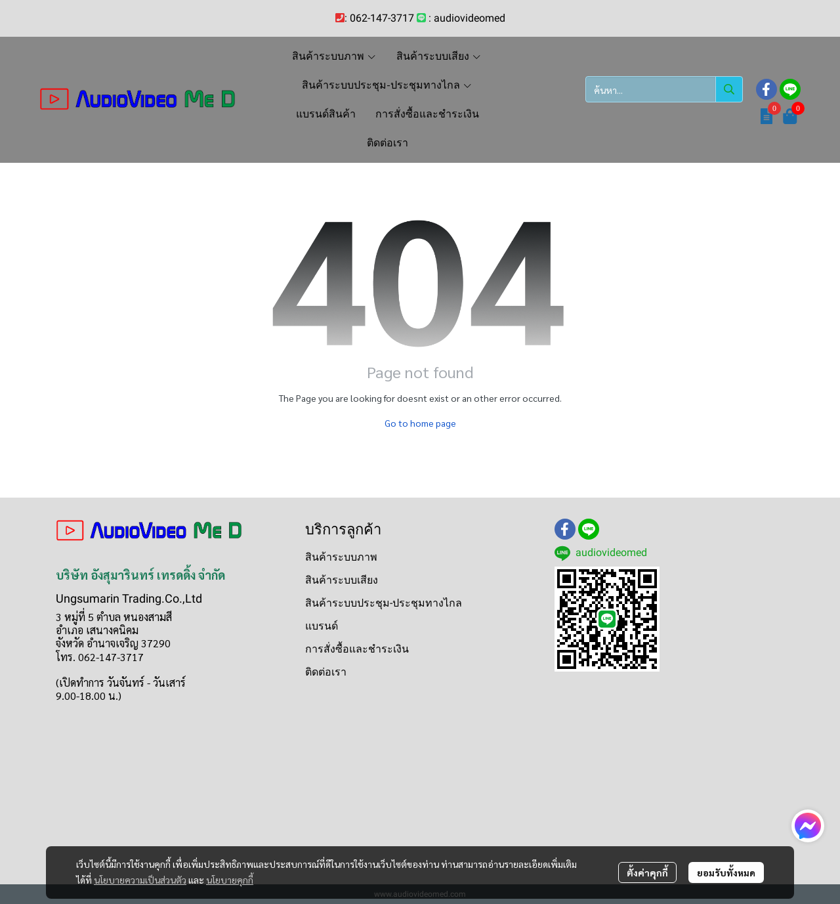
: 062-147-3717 (379, 18)
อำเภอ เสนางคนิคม (97, 630)
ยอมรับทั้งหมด (726, 872)
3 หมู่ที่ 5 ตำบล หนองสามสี (114, 617)
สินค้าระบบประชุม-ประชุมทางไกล (383, 603)
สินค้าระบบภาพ (341, 557)
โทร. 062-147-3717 (100, 657)
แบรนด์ (321, 626)
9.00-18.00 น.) (88, 695)
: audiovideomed (467, 18)
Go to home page (420, 423)
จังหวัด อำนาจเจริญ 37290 (113, 643)
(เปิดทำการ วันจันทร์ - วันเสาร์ (121, 682)
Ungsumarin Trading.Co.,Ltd (129, 598)
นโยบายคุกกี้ (229, 880)
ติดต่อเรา (325, 672)
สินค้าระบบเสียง (341, 580)
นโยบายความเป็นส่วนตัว (140, 880)
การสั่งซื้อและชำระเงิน (357, 649)
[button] (664, 89)
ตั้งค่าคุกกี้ (647, 872)
